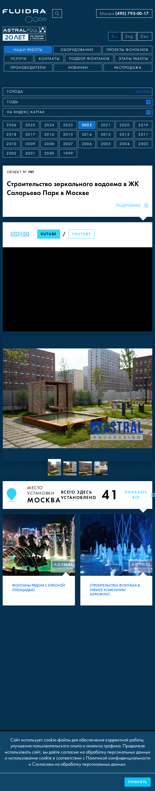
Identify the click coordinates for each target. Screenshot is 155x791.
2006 (87, 144)
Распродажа (128, 68)
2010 (11, 144)
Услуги (18, 59)
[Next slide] (136, 398)
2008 (49, 144)
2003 (143, 144)
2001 (30, 153)
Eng (129, 36)
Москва (124, 13)
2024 (49, 125)
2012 (124, 134)
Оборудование (77, 50)
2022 (87, 125)
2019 (143, 125)
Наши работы (27, 50)
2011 (143, 134)
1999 (68, 153)
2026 (11, 125)
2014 (87, 134)
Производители (28, 68)
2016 (49, 134)
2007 (68, 144)
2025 (30, 125)
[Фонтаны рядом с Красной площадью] (39, 559)
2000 (49, 153)
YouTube (81, 234)
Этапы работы (133, 59)
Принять (137, 782)
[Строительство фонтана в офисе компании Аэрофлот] (116, 559)
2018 (11, 134)
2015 (68, 134)
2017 (30, 134)
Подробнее (132, 205)
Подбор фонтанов (89, 59)
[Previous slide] (19, 398)
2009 (30, 144)
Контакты (49, 59)
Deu (145, 36)
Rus (115, 36)
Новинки (78, 68)
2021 (106, 125)
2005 (106, 144)
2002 (11, 153)
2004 (124, 144)
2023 (68, 125)
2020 (124, 125)
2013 (106, 134)
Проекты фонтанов (127, 50)
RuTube (49, 234)
